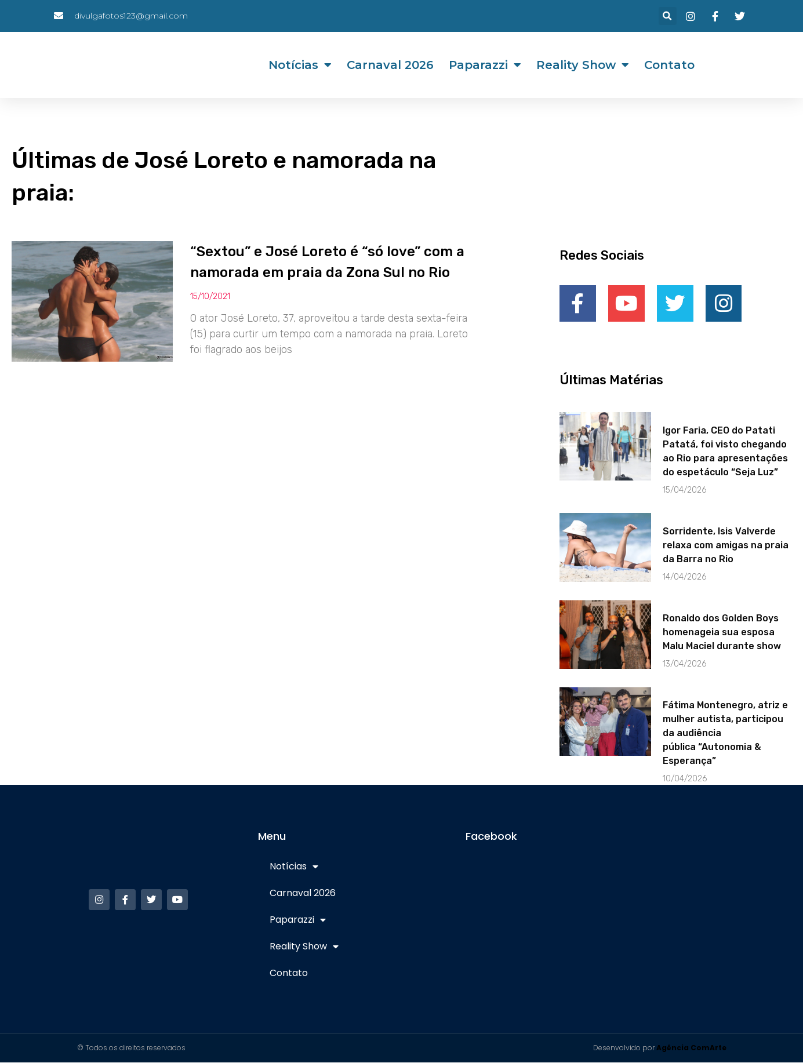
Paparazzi (485, 65)
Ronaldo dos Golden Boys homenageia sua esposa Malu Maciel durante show (722, 632)
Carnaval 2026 (390, 65)
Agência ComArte (691, 1048)
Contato (669, 65)
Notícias (300, 65)
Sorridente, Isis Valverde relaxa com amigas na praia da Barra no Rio (726, 545)
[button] (668, 16)
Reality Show (582, 65)
